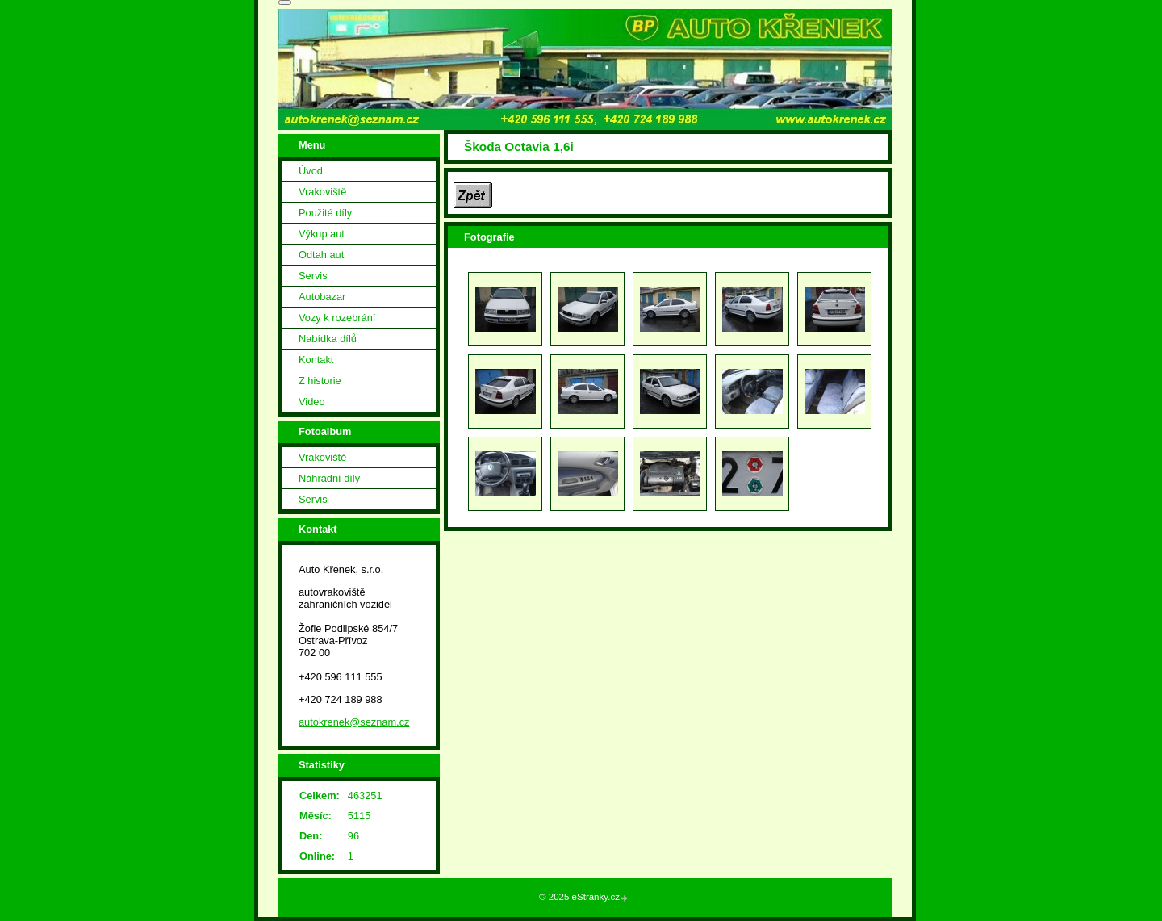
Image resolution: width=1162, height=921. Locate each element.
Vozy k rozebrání (337, 318)
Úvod (311, 171)
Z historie (320, 381)
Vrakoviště (322, 192)
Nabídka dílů (328, 339)
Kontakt (316, 360)
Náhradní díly (329, 478)
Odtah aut (321, 255)
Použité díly (325, 213)
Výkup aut (322, 234)
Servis (313, 276)
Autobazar (322, 297)
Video (312, 402)
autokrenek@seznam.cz (354, 722)
